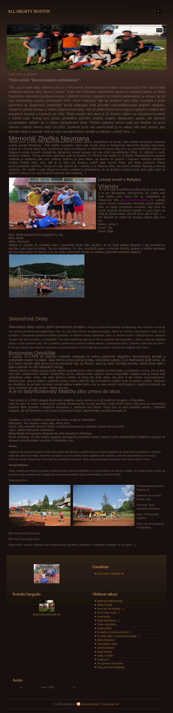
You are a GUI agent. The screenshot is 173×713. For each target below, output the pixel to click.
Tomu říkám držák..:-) (108, 612)
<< (20, 687)
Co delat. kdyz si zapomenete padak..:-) (118, 636)
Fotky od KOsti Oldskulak (111, 667)
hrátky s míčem (105, 655)
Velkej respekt (104, 604)
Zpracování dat (110, 704)
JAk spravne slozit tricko (110, 663)
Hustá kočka (103, 616)
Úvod (11, 74)
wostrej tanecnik (106, 647)
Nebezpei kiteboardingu (110, 601)
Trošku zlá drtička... (107, 624)
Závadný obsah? (91, 704)
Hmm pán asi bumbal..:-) (110, 608)
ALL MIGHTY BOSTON (29, 11)
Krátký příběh (104, 628)
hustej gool (103, 659)
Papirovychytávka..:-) (108, 620)
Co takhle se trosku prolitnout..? (114, 632)
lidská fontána (104, 651)
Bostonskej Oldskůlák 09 (110, 573)
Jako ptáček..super (107, 644)
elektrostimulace (106, 640)
